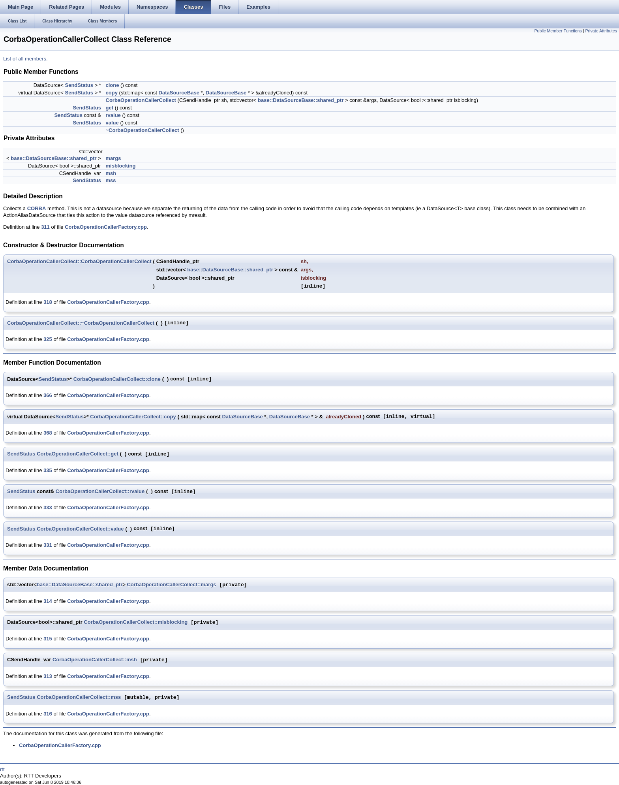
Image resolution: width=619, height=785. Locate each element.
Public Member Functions (558, 30)
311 (45, 227)
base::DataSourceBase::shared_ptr (300, 100)
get (110, 108)
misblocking (121, 166)
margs (113, 158)
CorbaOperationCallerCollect (141, 100)
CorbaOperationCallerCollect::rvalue (100, 491)
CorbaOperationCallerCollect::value (80, 529)
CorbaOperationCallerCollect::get (77, 454)
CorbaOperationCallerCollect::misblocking (136, 622)
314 (47, 601)
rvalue (113, 115)
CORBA (36, 208)
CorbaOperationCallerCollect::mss (79, 697)
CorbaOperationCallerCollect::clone (117, 379)
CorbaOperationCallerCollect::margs (171, 585)
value (112, 123)
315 (47, 639)
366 (47, 395)
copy (112, 93)
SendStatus (79, 85)
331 (47, 545)
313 (47, 676)
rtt (2, 769)
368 (47, 433)
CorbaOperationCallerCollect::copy (133, 417)
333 (47, 507)
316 (47, 714)
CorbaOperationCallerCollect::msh (95, 660)
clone (112, 85)
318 (47, 302)
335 (47, 470)
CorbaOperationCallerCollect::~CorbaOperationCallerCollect (80, 323)
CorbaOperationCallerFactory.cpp (106, 227)
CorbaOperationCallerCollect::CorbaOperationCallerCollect (79, 261)
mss (111, 180)
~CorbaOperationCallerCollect (142, 130)
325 (47, 339)
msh (111, 173)
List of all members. (25, 59)
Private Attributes (601, 30)
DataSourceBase (179, 93)
